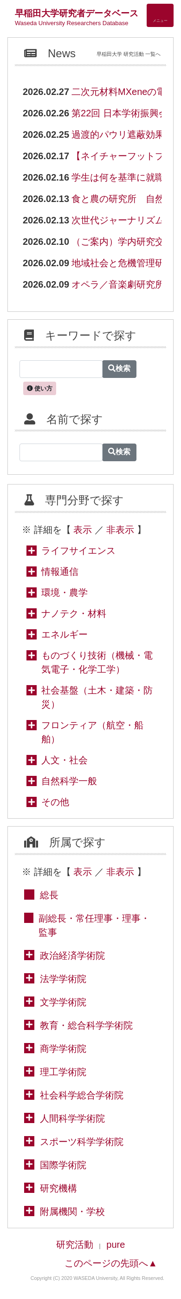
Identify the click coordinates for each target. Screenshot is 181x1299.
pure (115, 1244)
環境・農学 (64, 592)
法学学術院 (63, 979)
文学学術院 (63, 1002)
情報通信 (59, 571)
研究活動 (74, 1244)
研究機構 (58, 1188)
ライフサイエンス (78, 550)
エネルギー (64, 634)
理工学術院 (63, 1072)
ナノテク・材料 (73, 613)
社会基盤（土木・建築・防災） (97, 697)
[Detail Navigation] (160, 15)
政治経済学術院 (72, 955)
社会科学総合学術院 (81, 1095)
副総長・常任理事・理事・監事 (94, 925)
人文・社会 (64, 760)
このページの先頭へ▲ (111, 1263)
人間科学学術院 (72, 1118)
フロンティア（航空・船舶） (92, 732)
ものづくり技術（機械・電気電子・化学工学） (97, 662)
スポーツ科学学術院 (81, 1142)
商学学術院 (63, 1048)
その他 (55, 802)
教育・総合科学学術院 (86, 1025)
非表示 (120, 530)
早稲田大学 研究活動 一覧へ (129, 54)
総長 (49, 895)
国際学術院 (63, 1165)
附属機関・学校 (72, 1211)
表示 (82, 530)
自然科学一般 (69, 781)
